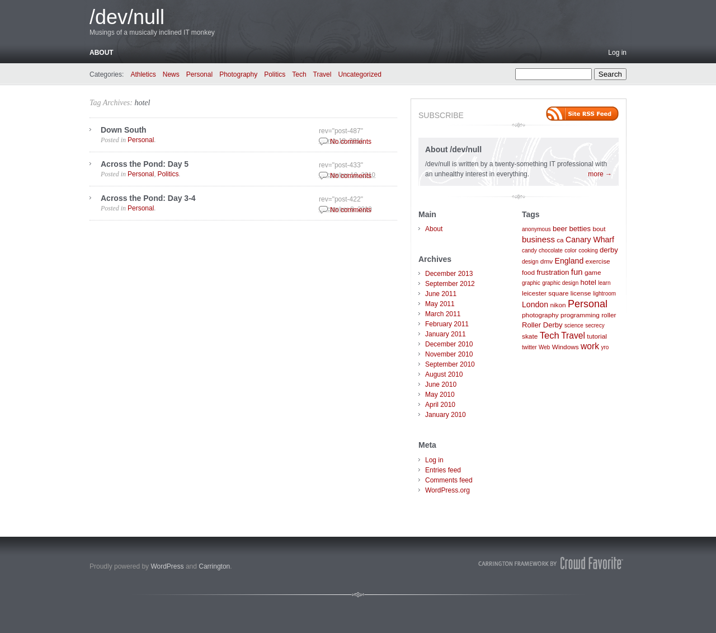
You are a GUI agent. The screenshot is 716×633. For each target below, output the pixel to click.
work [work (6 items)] (590, 346)
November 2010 (449, 354)
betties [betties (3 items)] (580, 228)
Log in (617, 53)
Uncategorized (359, 74)
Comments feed (449, 480)
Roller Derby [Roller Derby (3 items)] (542, 325)
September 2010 (450, 364)
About (102, 53)
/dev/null (127, 17)
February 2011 (447, 324)
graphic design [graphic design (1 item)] (560, 283)
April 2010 (440, 405)
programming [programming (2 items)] (580, 315)
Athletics (143, 74)
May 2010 (440, 394)
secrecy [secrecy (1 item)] (594, 325)
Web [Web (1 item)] (544, 347)
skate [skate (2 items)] (530, 336)
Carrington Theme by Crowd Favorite (550, 563)
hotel (142, 103)
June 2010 (440, 384)
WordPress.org (447, 490)
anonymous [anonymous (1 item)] (536, 229)
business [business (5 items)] (538, 239)
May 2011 (440, 304)
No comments (350, 142)
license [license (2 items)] (581, 293)
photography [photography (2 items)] (540, 315)
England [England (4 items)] (569, 260)
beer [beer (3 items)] (560, 228)
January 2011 (445, 334)
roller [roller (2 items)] (608, 315)
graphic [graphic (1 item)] (531, 283)
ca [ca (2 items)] (560, 240)
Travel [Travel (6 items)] (573, 335)
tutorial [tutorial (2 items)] (597, 336)
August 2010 (444, 374)
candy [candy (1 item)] (529, 250)
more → (600, 174)
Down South (124, 129)
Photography (238, 74)
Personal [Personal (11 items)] (587, 304)
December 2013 (449, 274)
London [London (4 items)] (535, 304)
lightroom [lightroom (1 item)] (604, 293)
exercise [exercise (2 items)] (598, 261)
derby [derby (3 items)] (609, 250)
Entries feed (443, 470)
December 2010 (449, 344)
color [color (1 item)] (570, 250)
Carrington (214, 566)
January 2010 (445, 415)
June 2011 (440, 294)
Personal (199, 74)
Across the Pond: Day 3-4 (148, 198)
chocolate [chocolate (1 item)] (551, 250)
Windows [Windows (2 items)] (565, 347)
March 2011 (442, 314)
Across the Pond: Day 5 (145, 164)
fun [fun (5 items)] (577, 271)
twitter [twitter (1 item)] (529, 347)
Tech (299, 74)
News (171, 74)
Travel (322, 74)
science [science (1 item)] (573, 325)
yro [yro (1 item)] (605, 347)
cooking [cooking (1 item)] (587, 250)
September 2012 (450, 284)
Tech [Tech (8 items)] (549, 335)
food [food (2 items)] (528, 272)
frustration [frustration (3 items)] (552, 272)
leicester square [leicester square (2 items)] (545, 293)
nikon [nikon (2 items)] (558, 305)
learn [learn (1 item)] (604, 283)
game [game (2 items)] (593, 272)
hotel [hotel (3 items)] (588, 282)
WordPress (166, 566)
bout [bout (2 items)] (598, 229)
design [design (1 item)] (530, 262)
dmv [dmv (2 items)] (546, 261)
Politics (274, 74)
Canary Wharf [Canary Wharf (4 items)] (590, 239)
